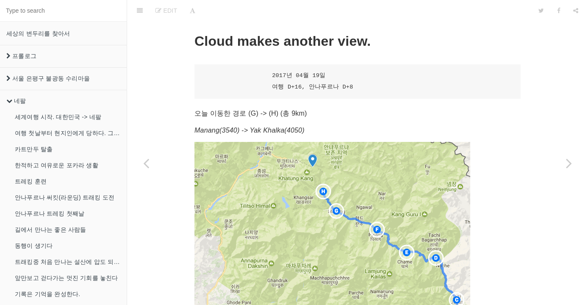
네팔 (16, 100)
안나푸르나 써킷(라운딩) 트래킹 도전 (64, 197)
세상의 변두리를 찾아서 (38, 33)
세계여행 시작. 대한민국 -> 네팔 (58, 117)
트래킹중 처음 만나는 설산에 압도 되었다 (70, 261)
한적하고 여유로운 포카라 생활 (56, 165)
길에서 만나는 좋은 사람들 (50, 229)
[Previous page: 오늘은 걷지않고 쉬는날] (146, 163)
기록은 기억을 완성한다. (47, 294)
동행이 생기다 (34, 245)
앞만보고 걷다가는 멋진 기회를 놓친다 (66, 277)
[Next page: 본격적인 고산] (569, 163)
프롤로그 (21, 56)
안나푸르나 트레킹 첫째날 (49, 213)
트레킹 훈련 (31, 181)
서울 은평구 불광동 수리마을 (48, 78)
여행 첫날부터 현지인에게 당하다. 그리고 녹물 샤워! (71, 133)
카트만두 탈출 (34, 149)
